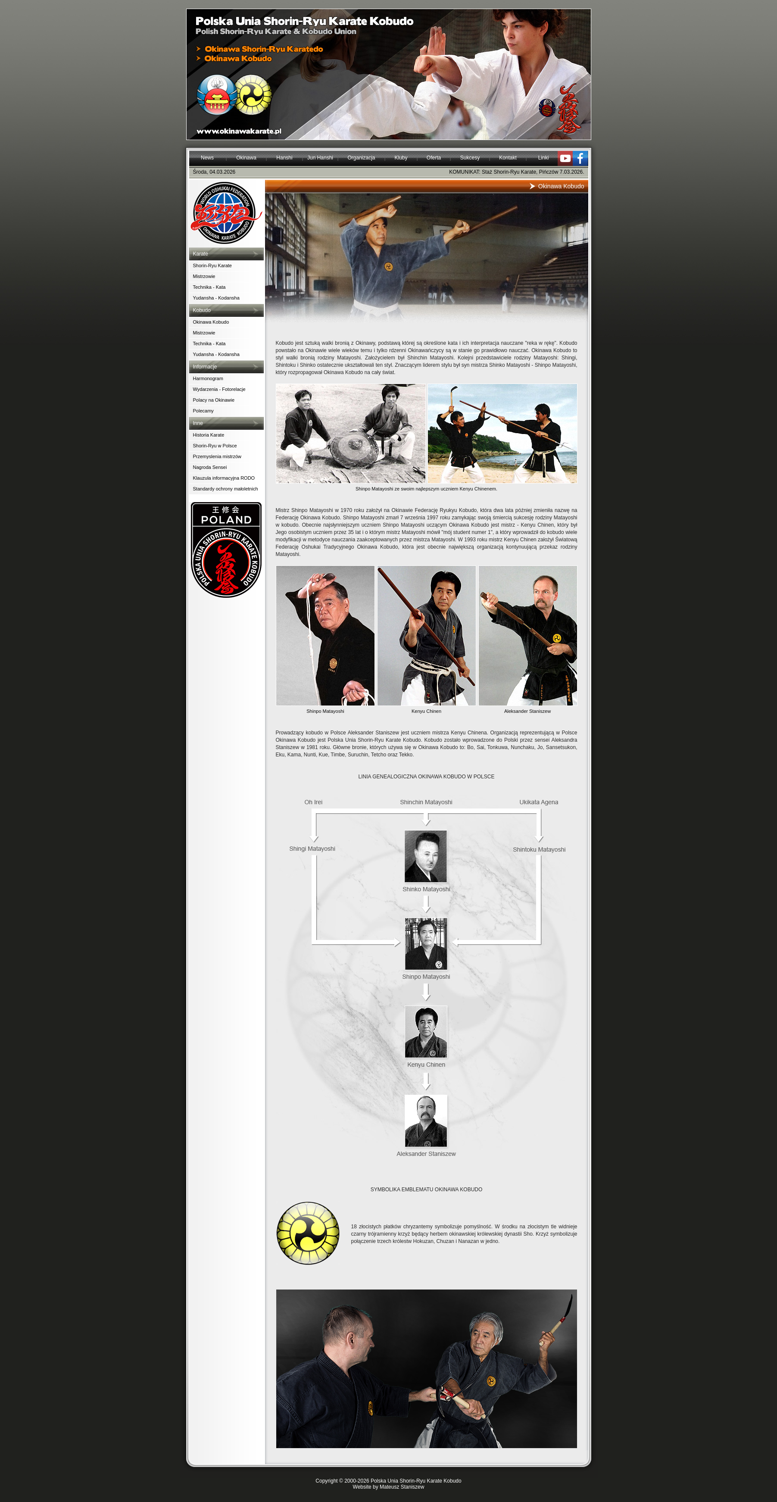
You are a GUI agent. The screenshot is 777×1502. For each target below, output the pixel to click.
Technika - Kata (209, 287)
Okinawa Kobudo (211, 322)
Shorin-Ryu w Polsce (215, 445)
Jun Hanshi (320, 158)
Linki (543, 158)
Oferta (434, 158)
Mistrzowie (204, 276)
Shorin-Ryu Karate (212, 265)
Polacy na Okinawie (214, 400)
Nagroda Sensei (210, 467)
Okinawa (246, 158)
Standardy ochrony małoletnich (225, 488)
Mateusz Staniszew (402, 1487)
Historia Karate (209, 434)
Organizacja (361, 158)
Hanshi (284, 158)
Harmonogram (208, 378)
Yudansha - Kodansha (216, 297)
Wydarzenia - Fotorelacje (219, 389)
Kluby (400, 158)
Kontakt (508, 158)
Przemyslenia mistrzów (217, 456)
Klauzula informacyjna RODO (224, 478)
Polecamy (203, 410)
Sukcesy (470, 158)
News (207, 158)
